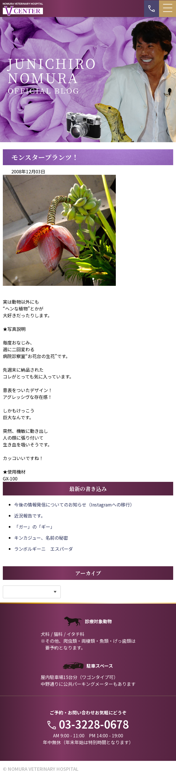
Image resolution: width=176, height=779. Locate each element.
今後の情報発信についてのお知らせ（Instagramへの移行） (74, 504)
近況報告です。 (29, 515)
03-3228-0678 (88, 724)
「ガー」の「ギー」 (34, 526)
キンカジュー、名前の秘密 (41, 537)
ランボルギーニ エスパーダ (43, 548)
